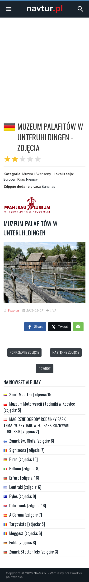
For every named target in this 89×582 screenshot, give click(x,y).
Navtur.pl (40, 573)
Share (35, 327)
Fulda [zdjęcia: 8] (22, 542)
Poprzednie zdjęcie (24, 352)
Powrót (45, 369)
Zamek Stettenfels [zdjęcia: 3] (33, 552)
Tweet (59, 327)
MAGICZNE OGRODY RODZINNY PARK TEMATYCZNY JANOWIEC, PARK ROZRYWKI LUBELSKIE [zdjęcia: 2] (36, 425)
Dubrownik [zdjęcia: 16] (27, 505)
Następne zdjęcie (65, 352)
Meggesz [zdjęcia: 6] (25, 533)
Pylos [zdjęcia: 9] (22, 496)
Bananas (48, 186)
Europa (9, 179)
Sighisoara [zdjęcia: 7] (26, 450)
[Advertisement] (44, 64)
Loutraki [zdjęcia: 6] (25, 487)
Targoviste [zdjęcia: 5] (27, 524)
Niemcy (32, 179)
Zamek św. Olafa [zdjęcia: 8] (31, 441)
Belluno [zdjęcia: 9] (24, 468)
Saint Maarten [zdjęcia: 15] (30, 394)
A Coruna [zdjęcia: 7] (25, 515)
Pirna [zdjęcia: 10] (23, 459)
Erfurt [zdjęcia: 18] (24, 478)
